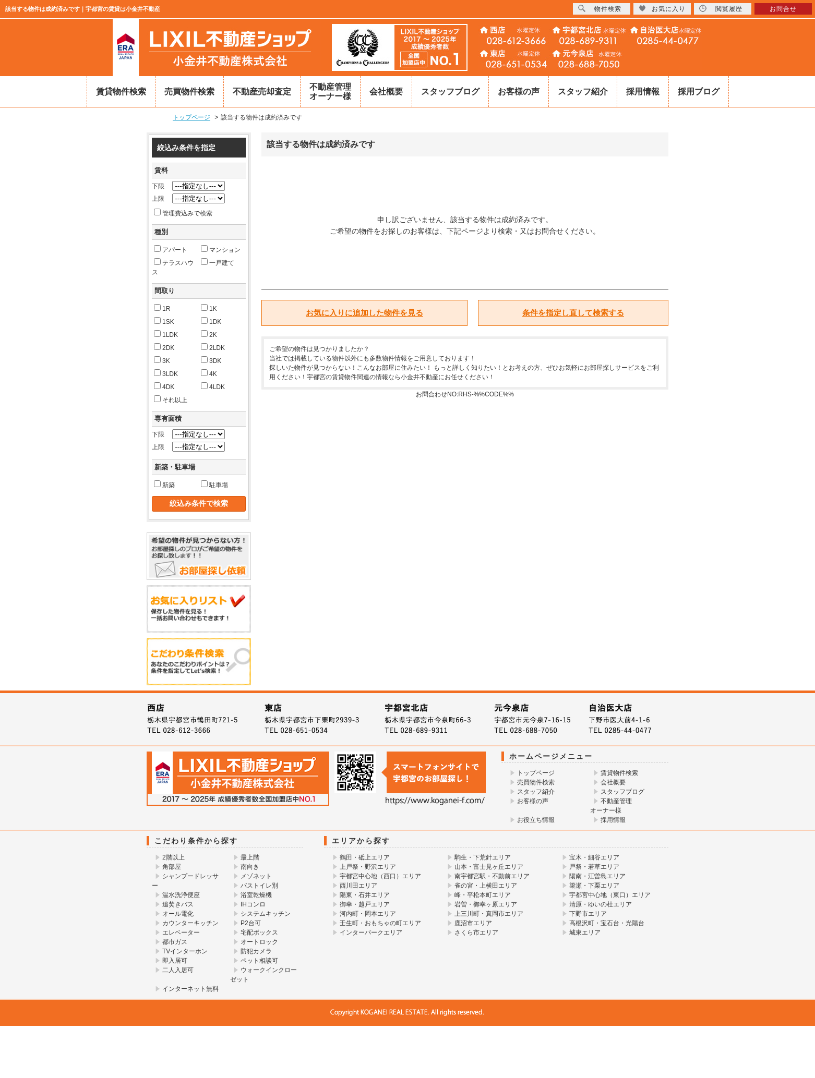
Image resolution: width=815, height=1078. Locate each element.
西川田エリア (358, 885)
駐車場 (214, 484)
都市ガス (174, 942)
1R (162, 308)
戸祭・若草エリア (594, 866)
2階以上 (173, 857)
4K (209, 373)
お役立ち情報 (536, 819)
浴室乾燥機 (256, 895)
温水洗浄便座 (181, 895)
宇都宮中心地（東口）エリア (610, 895)
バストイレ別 (259, 885)
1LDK (166, 334)
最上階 (250, 857)
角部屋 (171, 866)
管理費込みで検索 (183, 213)
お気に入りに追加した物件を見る (364, 312)
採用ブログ (699, 91)
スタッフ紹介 (583, 91)
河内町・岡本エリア (368, 913)
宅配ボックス (259, 932)
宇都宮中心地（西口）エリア (380, 876)
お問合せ (783, 9)
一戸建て (217, 262)
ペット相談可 (259, 960)
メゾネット (256, 876)
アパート (170, 249)
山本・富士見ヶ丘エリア (488, 866)
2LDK (213, 347)
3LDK (166, 373)
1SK (164, 321)
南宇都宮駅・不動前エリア (492, 876)
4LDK (213, 386)
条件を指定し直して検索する (573, 312)
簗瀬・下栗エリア (594, 885)
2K (209, 334)
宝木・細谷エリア (594, 857)
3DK (211, 360)
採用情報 (643, 91)
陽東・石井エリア (365, 895)
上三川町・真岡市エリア (488, 913)
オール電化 (178, 913)
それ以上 (170, 399)
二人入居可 (178, 970)
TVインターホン (185, 951)
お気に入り (662, 9)
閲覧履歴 (720, 9)
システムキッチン (266, 913)
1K (209, 308)
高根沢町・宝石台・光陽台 (606, 923)
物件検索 (599, 9)
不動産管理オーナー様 (330, 91)
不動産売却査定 (262, 91)
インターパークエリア (371, 932)
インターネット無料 (190, 988)
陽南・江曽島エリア (597, 876)
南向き (250, 866)
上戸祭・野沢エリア (368, 866)
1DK (211, 321)
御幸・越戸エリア (365, 904)
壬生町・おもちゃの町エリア (380, 923)
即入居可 (174, 960)
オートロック (259, 942)
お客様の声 (519, 91)
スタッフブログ (450, 91)
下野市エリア (588, 913)
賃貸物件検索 (121, 91)
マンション (221, 249)
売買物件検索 (189, 91)
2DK (164, 347)
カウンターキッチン (190, 923)
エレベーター (181, 932)
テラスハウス (173, 267)
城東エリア (585, 932)
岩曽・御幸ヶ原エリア (485, 904)
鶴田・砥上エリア (365, 857)
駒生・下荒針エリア (482, 857)
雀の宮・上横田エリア (485, 885)
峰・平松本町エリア (482, 895)
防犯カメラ (256, 951)
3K (162, 360)
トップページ (536, 773)
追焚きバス (178, 904)
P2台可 (251, 923)
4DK (164, 386)
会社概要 (386, 91)
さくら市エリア (476, 932)
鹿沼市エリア (473, 923)
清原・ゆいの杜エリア (600, 904)
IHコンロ (253, 904)
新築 (164, 484)
